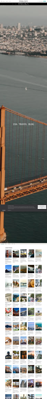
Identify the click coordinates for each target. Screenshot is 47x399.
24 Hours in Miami (7, 388)
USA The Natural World (15, 306)
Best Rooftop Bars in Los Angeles (38, 360)
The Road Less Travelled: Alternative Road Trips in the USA (16, 389)
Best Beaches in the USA (38, 258)
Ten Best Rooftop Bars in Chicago (30, 360)
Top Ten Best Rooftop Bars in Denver (38, 345)
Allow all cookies (42, 393)
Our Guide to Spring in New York (31, 258)
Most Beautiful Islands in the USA (16, 288)
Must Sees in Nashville (37, 388)
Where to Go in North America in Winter (22, 258)
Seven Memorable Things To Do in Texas (16, 360)
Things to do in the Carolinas (31, 302)
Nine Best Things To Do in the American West (8, 331)
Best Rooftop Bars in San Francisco (23, 374)
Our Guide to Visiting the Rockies (23, 302)
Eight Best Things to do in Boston (30, 345)
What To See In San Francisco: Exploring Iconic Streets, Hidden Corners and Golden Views (8, 259)
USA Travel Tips (9, 277)
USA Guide (33, 261)
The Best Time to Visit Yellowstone (15, 274)
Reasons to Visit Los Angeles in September (30, 274)
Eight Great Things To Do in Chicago (23, 345)
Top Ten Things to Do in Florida (22, 331)
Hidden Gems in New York (23, 388)
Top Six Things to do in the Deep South (16, 317)
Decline (42, 395)
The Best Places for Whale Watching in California (23, 288)
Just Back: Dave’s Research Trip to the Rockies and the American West (8, 274)
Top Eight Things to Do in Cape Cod (15, 331)
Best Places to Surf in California (7, 302)
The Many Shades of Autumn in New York (22, 360)
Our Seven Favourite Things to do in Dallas (23, 317)
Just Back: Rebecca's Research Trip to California (8, 345)
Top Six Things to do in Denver (30, 388)
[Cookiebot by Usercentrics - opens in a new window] (4, 397)
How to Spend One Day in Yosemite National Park (8, 374)
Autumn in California (22, 273)
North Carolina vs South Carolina (38, 274)
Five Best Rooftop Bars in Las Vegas (15, 374)
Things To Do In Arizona (38, 316)
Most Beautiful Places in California (15, 302)
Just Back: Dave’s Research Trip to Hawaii (8, 317)
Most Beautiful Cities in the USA (38, 288)
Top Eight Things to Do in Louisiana (30, 317)
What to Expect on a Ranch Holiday (31, 288)
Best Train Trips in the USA (38, 302)
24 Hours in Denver (15, 345)
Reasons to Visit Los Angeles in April (15, 258)
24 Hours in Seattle (7, 359)
